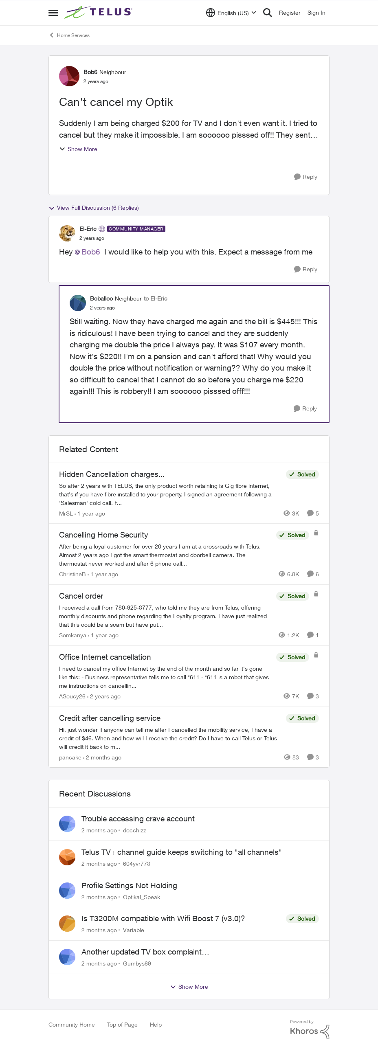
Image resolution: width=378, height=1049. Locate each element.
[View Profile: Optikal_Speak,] (67, 890)
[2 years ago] (104, 696)
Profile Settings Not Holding (129, 885)
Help (156, 1024)
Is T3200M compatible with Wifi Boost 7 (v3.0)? (163, 918)
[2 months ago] (102, 757)
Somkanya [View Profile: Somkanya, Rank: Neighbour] (72, 635)
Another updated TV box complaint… (145, 951)
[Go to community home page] (99, 12)
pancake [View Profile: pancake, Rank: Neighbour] (70, 756)
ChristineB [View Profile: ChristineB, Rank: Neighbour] (72, 574)
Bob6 (90, 251)
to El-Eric (155, 298)
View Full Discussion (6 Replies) (93, 207)
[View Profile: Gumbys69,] (67, 957)
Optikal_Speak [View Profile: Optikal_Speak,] (141, 896)
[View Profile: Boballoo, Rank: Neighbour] (78, 303)
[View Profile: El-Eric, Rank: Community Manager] (67, 233)
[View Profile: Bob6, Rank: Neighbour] (69, 76)
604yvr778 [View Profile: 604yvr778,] (136, 863)
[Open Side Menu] (53, 13)
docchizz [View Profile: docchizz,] (134, 830)
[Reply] (305, 176)
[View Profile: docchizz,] (67, 824)
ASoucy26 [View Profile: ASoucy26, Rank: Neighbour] (72, 696)
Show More (78, 148)
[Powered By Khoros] (310, 1029)
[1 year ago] (90, 513)
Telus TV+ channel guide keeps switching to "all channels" (181, 851)
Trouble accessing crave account (138, 818)
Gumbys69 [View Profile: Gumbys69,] (137, 963)
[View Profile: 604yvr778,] (67, 857)
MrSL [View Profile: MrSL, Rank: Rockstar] (66, 512)
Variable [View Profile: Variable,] (133, 929)
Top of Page (122, 1024)
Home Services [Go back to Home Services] (69, 35)
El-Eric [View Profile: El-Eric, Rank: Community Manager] (88, 228)
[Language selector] (231, 12)
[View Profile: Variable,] (67, 923)
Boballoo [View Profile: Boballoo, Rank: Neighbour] (101, 298)
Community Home (71, 1024)
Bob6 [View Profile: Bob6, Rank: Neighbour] (90, 71)
